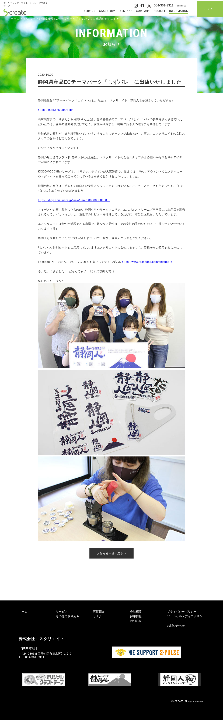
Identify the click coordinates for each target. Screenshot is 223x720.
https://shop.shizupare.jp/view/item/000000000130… (74, 200)
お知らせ (29, 18)
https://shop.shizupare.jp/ (55, 109)
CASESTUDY (107, 11)
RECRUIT (159, 11)
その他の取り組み (67, 616)
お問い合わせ (176, 625)
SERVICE (89, 11)
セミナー (99, 616)
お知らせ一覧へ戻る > (111, 553)
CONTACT (210, 9)
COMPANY (143, 11)
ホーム (15, 18)
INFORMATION (178, 11)
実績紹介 (99, 611)
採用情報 (136, 616)
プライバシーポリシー (182, 611)
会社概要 (136, 611)
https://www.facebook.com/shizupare (147, 261)
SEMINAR (126, 11)
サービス (62, 611)
